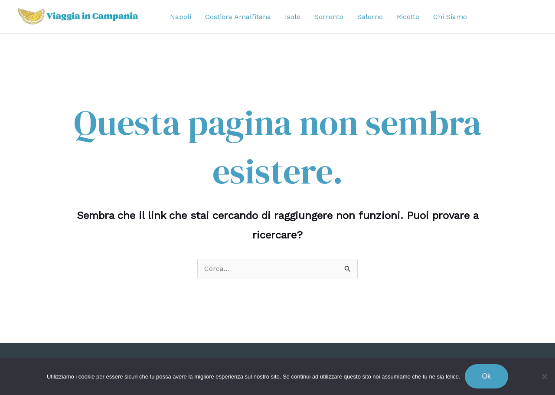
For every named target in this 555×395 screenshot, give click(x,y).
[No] (544, 376)
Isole (292, 17)
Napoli (180, 17)
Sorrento (328, 17)
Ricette (408, 17)
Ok (486, 376)
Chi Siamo (450, 17)
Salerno (370, 17)
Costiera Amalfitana (238, 17)
